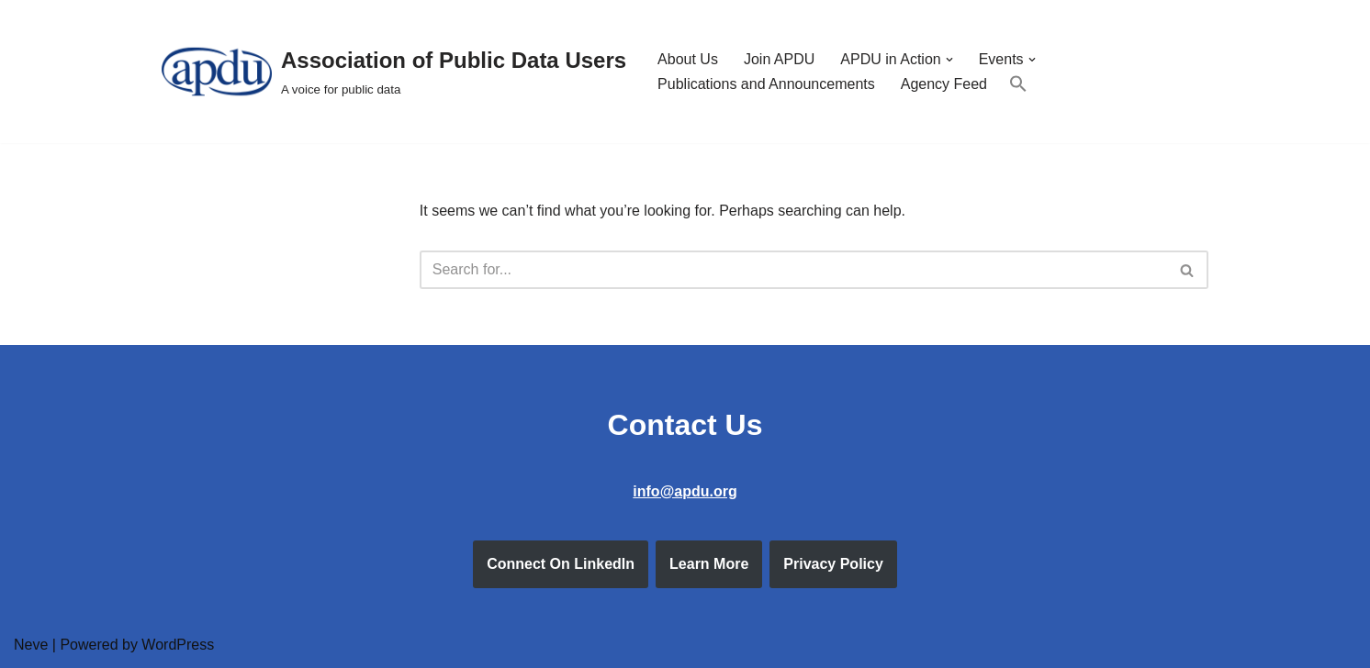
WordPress (177, 644)
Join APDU (779, 59)
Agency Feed (944, 84)
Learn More (708, 564)
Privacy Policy (833, 564)
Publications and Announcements (766, 84)
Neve (31, 644)
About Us (687, 59)
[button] (949, 59)
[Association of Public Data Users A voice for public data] (394, 72)
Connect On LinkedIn (560, 564)
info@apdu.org (684, 491)
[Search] (793, 269)
